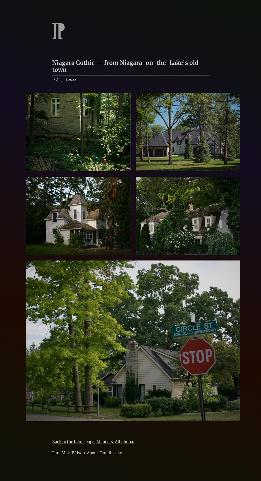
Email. (106, 452)
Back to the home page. (73, 441)
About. (93, 452)
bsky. (118, 452)
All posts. (105, 441)
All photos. (125, 441)
